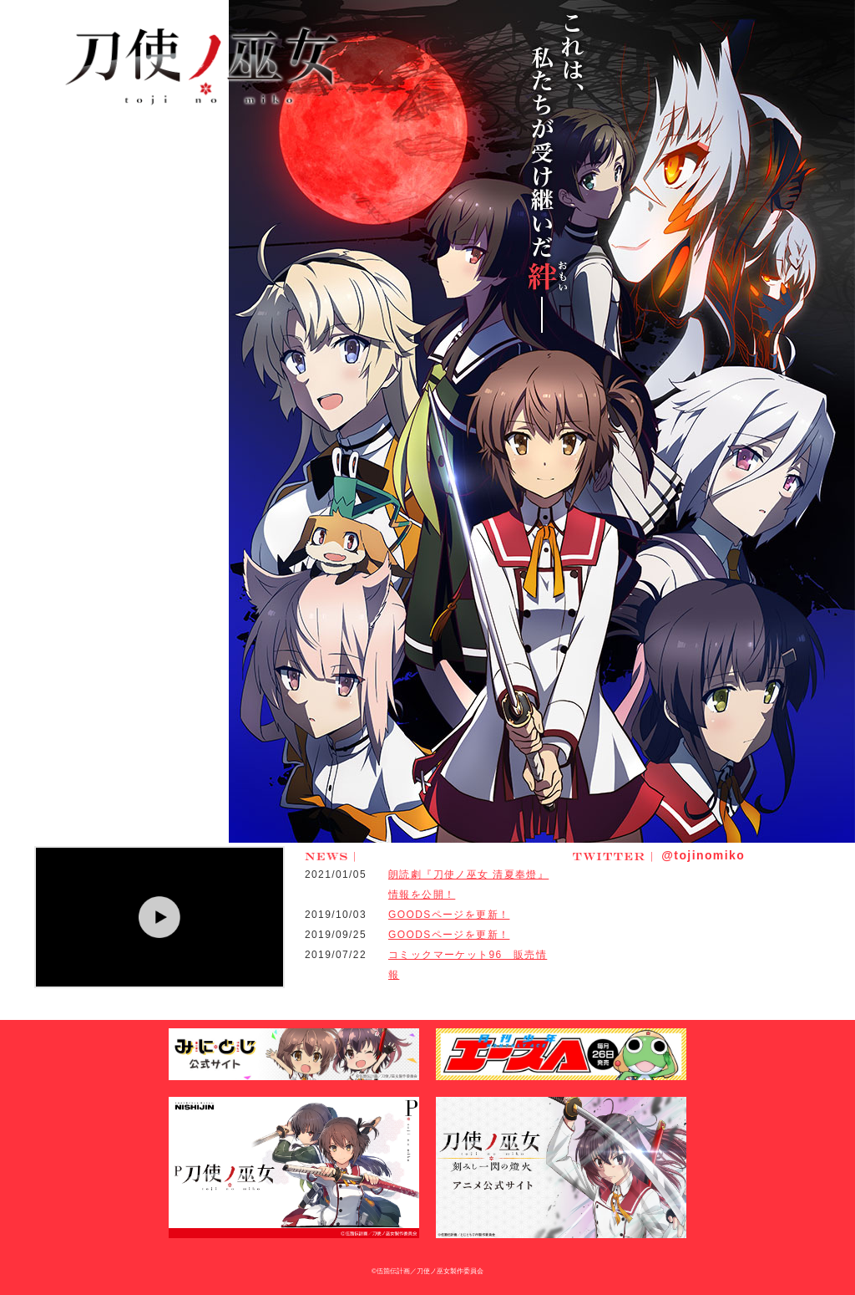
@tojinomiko (659, 855)
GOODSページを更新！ (448, 914)
